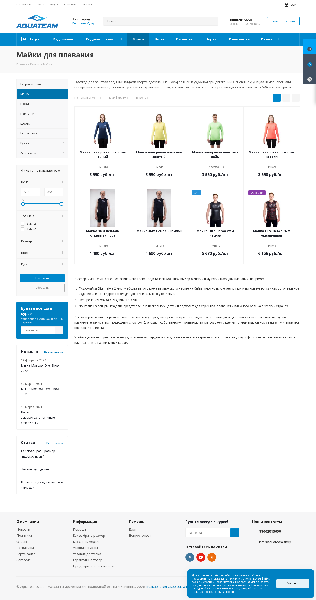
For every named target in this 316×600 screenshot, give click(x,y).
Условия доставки (87, 554)
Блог (132, 529)
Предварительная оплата (93, 566)
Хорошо (292, 583)
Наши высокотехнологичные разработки (38, 417)
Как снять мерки (86, 541)
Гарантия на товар (87, 560)
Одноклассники (211, 557)
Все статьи (54, 443)
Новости (23, 529)
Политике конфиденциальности (213, 592)
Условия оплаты (85, 547)
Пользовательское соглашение (171, 586)
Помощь (80, 529)
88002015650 (241, 20)
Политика (24, 535)
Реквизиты (25, 547)
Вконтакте (189, 557)
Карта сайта (25, 554)
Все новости (53, 352)
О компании (27, 521)
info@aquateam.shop (275, 542)
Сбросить (42, 288)
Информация (85, 521)
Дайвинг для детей (35, 469)
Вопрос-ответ (140, 535)
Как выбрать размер (89, 535)
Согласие (23, 560)
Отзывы (22, 541)
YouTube (200, 557)
